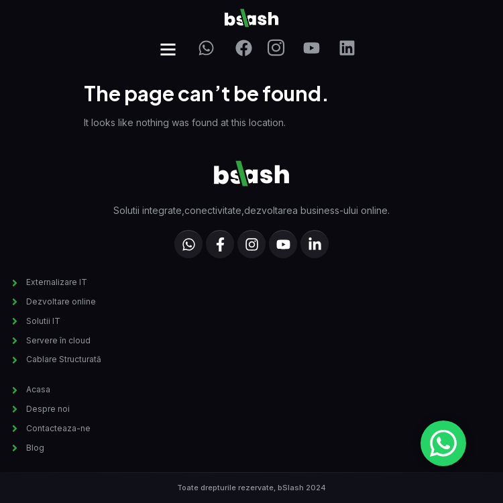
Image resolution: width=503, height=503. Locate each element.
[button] (168, 49)
